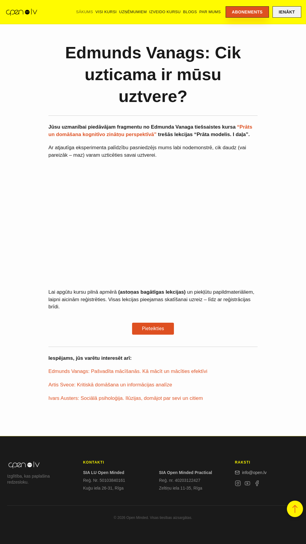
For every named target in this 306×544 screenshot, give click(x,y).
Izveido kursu (164, 12)
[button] (295, 509)
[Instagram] (238, 484)
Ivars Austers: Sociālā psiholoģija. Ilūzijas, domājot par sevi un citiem (125, 398)
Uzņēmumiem (133, 12)
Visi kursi (106, 12)
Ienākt (287, 12)
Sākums (84, 12)
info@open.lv (251, 472)
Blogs (190, 12)
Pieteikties (153, 328)
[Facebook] (257, 484)
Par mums (210, 12)
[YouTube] (247, 484)
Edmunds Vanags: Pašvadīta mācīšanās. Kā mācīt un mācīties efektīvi (127, 371)
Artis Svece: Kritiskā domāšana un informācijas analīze (110, 385)
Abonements (247, 12)
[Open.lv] (21, 12)
